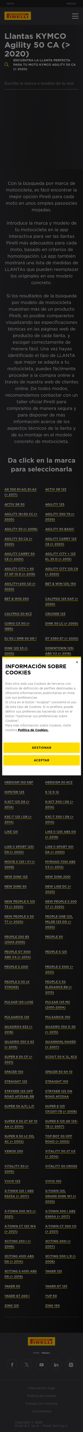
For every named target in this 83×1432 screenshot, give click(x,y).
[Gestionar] (41, 748)
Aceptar (41, 760)
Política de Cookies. (33, 730)
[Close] (77, 662)
